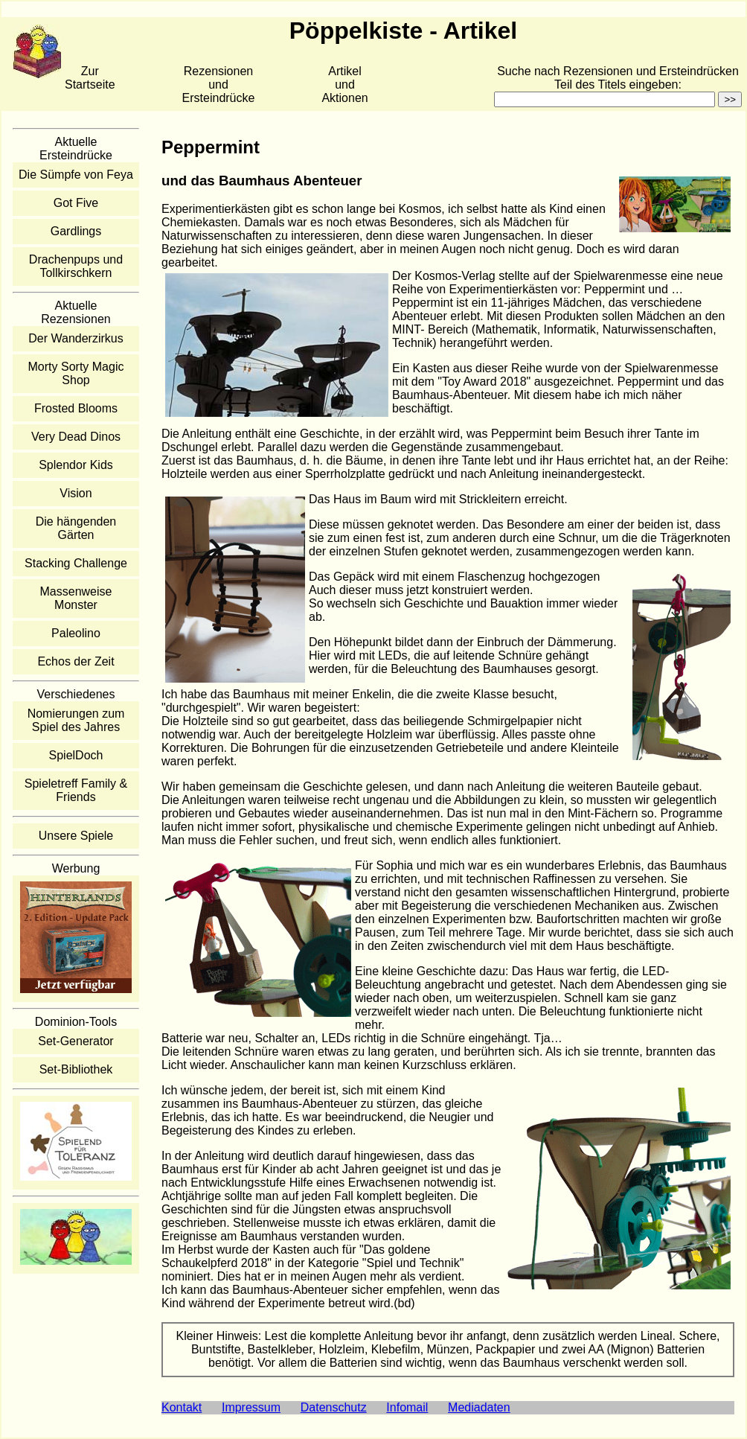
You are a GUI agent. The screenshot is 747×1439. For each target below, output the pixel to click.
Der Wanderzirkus (75, 338)
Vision (76, 493)
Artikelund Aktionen (344, 84)
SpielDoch (76, 755)
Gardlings (76, 231)
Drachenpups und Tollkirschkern (76, 266)
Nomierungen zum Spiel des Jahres (76, 720)
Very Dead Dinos (76, 436)
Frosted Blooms (76, 408)
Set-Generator (75, 1041)
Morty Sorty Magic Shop (76, 373)
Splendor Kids (76, 465)
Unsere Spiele (76, 835)
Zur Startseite (90, 78)
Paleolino (75, 633)
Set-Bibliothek (76, 1069)
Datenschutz (334, 1407)
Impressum (251, 1407)
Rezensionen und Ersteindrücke (218, 84)
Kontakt (181, 1407)
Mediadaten (479, 1407)
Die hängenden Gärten (76, 528)
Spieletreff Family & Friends (76, 790)
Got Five (76, 203)
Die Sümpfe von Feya (76, 174)
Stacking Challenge (76, 563)
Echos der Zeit (75, 661)
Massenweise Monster (76, 598)
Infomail (407, 1407)
